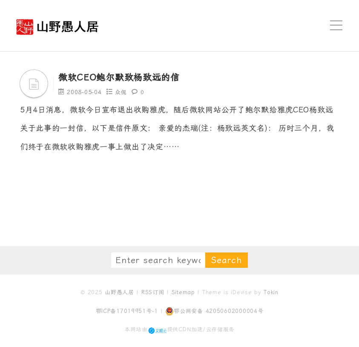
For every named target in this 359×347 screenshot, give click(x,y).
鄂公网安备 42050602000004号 (214, 311)
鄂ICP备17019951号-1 (127, 311)
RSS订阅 (152, 292)
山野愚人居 (119, 292)
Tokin (271, 292)
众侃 (121, 92)
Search (226, 260)
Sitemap (183, 292)
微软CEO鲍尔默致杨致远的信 (127, 77)
